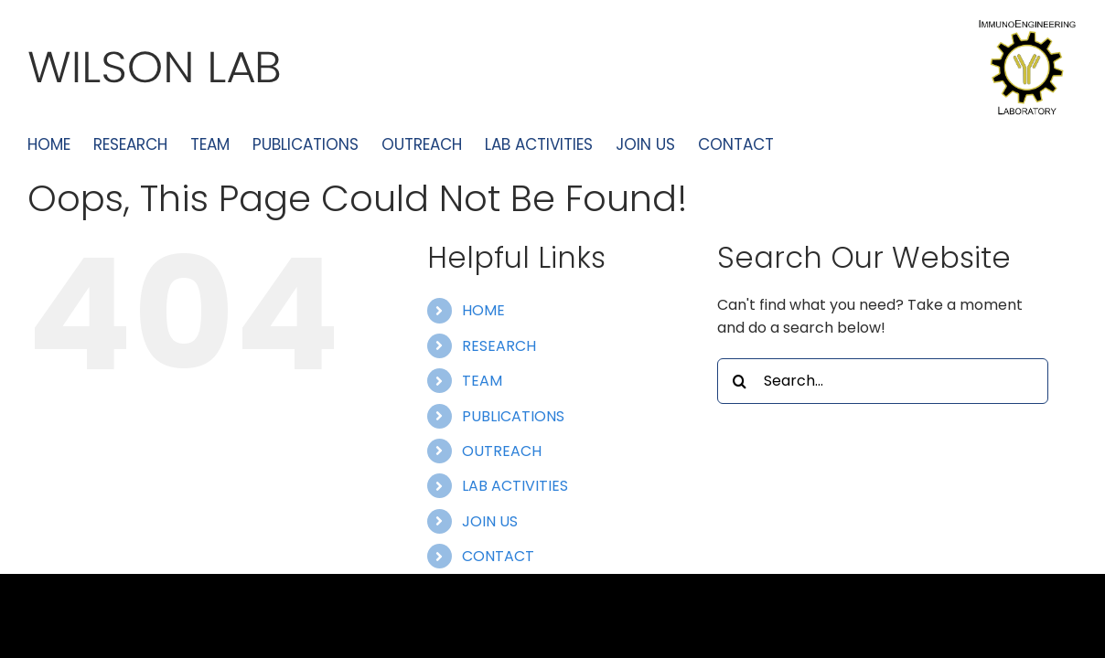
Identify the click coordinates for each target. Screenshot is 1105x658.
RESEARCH (499, 345)
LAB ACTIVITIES (515, 485)
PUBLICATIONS (513, 416)
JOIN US (490, 521)
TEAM (482, 380)
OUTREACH (502, 451)
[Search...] (883, 381)
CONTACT (498, 556)
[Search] (740, 381)
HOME (483, 310)
